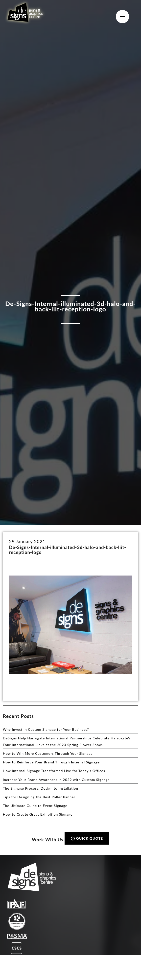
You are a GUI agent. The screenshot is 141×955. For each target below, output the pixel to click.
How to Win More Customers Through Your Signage (48, 753)
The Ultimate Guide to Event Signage (35, 806)
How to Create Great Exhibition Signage (37, 814)
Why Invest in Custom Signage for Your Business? (46, 729)
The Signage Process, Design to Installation (40, 788)
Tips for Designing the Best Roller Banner (39, 797)
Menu (122, 16)
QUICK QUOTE (87, 838)
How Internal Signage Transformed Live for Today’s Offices (54, 771)
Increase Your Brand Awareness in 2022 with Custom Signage (56, 780)
